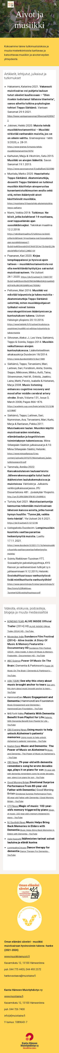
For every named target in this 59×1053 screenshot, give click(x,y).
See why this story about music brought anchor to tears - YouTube (31, 689)
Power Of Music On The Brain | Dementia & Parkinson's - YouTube (30, 671)
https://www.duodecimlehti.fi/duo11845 (26, 359)
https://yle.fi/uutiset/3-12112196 (22, 523)
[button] (4, 4)
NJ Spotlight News (16, 822)
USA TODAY (13, 681)
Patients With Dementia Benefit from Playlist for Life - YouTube (30, 721)
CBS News (12, 762)
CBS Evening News (17, 729)
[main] (29, 20)
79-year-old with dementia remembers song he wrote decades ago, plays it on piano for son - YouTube (31, 774)
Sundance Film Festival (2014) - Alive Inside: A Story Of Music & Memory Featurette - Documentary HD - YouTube (30, 652)
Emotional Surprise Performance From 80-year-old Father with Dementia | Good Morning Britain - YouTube (30, 798)
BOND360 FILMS (15, 621)
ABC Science (14, 660)
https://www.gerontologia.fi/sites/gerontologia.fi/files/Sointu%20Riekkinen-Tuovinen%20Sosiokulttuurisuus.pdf (30, 588)
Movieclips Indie (15, 636)
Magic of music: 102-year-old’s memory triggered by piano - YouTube (31, 814)
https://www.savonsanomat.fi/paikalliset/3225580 (30, 169)
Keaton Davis (13, 746)
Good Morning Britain (18, 782)
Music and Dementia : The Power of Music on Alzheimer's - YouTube (31, 754)
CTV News (12, 806)
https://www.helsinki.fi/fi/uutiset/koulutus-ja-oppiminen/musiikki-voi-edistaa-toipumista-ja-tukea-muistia (28, 328)
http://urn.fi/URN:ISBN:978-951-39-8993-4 (26, 496)
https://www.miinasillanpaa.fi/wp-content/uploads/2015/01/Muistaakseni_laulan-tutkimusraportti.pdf (29, 457)
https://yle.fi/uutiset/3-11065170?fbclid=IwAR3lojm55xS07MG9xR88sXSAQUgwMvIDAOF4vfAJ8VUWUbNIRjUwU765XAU (30, 281)
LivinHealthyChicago (17, 847)
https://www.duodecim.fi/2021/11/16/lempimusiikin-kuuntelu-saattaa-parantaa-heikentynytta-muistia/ (31, 549)
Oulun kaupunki (14, 839)
